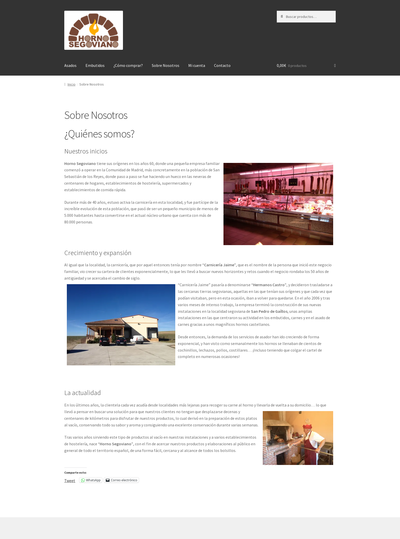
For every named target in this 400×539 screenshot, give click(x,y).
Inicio (72, 84)
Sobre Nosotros (165, 65)
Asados (70, 65)
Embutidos (95, 65)
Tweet (69, 480)
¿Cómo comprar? (128, 65)
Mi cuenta (196, 65)
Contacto (222, 65)
